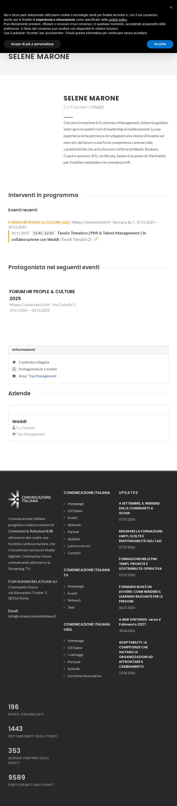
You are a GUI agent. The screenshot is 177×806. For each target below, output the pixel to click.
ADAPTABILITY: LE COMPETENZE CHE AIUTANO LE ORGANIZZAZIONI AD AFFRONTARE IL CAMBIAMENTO (136, 654)
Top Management (42, 376)
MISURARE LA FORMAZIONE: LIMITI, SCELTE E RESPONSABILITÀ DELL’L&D (141, 536)
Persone (74, 662)
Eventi (72, 518)
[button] (171, 7)
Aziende (74, 669)
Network (74, 525)
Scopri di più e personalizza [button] (32, 44)
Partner (74, 532)
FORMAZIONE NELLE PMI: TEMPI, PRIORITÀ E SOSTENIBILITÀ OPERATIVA (140, 564)
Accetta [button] (160, 44)
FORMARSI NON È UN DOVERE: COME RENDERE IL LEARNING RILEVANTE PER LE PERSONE (141, 594)
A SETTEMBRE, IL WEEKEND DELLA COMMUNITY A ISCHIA (139, 508)
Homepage (76, 504)
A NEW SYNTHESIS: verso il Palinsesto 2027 (140, 622)
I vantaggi (75, 654)
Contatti (74, 553)
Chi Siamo (75, 511)
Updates (74, 539)
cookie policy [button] (118, 19)
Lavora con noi (79, 546)
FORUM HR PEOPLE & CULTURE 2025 (39, 222)
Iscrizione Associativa (84, 676)
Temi (71, 607)
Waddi (97, 106)
